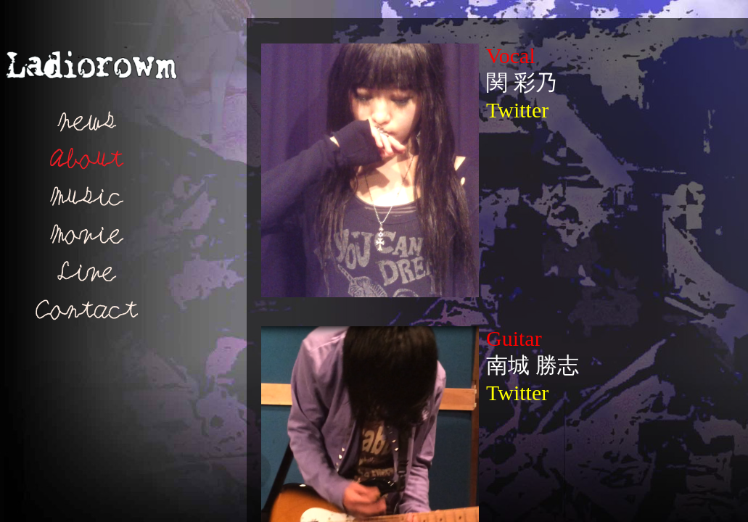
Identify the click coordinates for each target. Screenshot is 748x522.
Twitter (517, 110)
